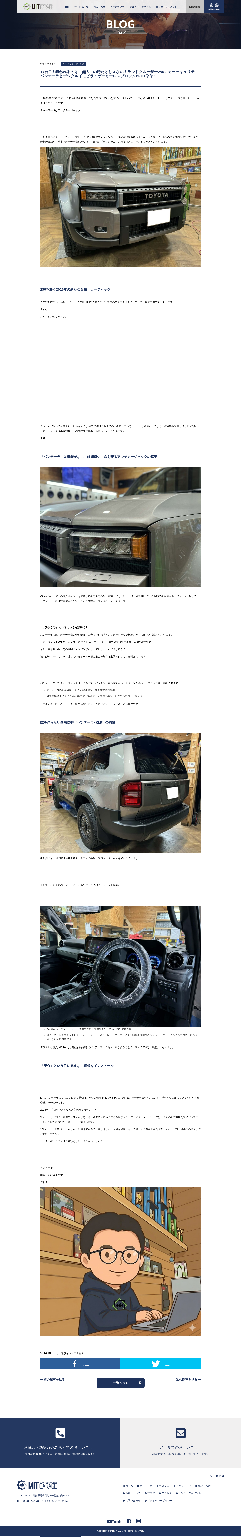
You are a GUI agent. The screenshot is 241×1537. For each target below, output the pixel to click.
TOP (67, 6)
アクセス (146, 6)
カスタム (164, 1485)
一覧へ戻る (120, 1383)
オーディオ (146, 1485)
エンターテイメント (166, 6)
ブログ (132, 6)
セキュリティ (183, 1485)
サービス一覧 (81, 6)
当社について (117, 6)
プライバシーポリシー (159, 1500)
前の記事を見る (52, 1379)
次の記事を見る (188, 1379)
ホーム (129, 1485)
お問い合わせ (132, 1500)
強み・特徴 (99, 6)
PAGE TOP (216, 1476)
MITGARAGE (116, 1530)
